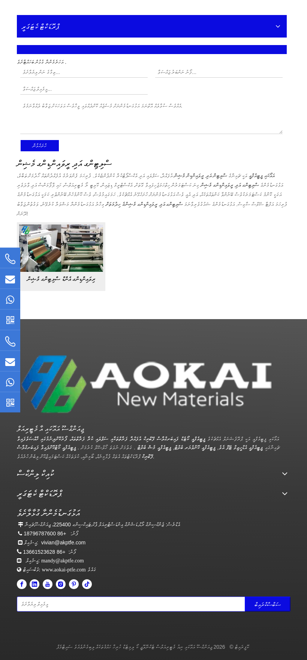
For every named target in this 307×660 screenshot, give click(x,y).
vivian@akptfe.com (63, 542)
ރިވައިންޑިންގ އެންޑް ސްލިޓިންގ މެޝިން (61, 279)
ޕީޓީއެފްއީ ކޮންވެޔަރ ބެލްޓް (194, 448)
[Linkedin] (34, 584)
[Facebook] (22, 584)
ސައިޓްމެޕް (64, 647)
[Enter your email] (50, 604)
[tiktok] (87, 584)
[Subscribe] (268, 604)
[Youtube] (47, 584)
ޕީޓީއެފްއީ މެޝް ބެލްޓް (153, 448)
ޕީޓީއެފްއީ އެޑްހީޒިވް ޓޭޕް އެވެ (240, 448)
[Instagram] (61, 584)
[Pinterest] (74, 584)
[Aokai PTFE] (149, 384)
